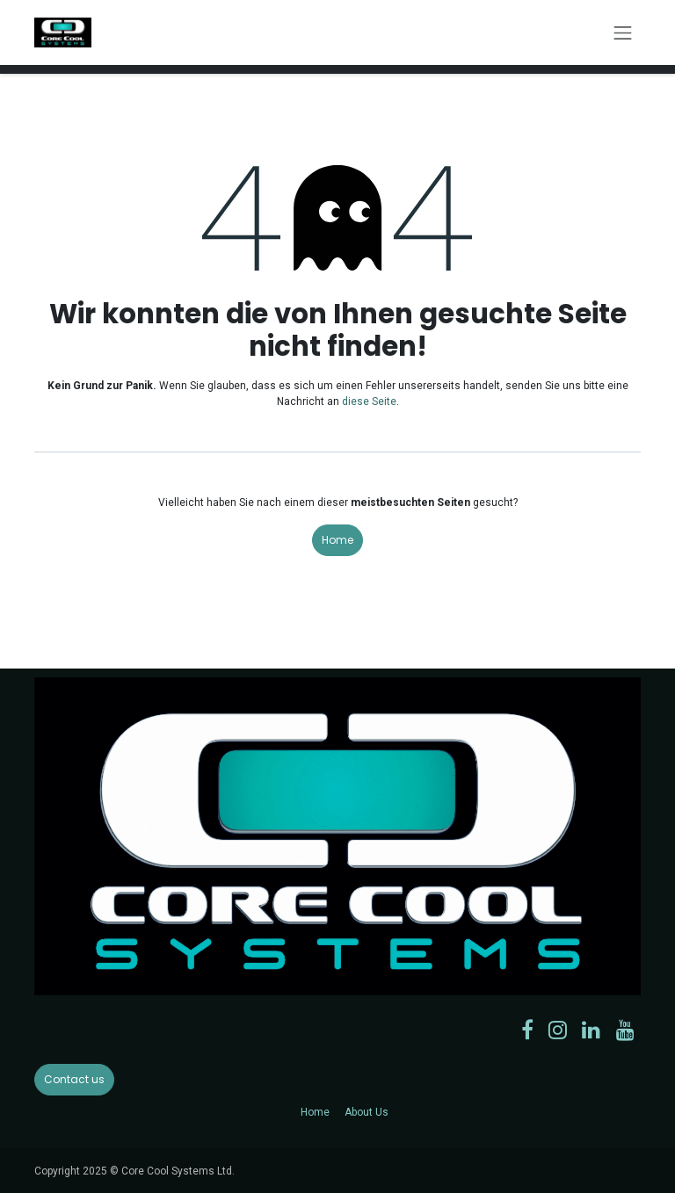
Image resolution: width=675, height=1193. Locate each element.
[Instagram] (557, 1030)
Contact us (74, 1079)
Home (337, 539)
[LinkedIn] (591, 1030)
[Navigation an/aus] (623, 32)
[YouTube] (625, 1030)
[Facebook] (527, 1030)
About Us (366, 1112)
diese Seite (369, 401)
